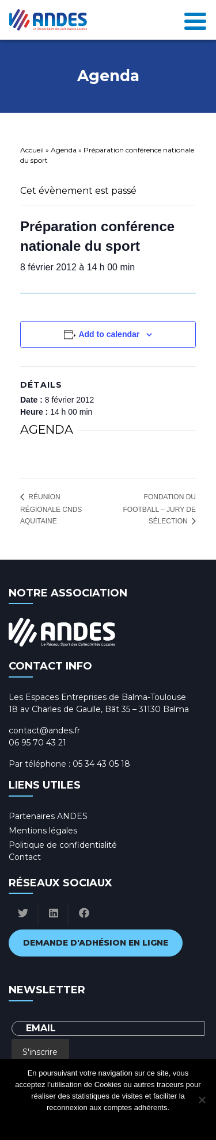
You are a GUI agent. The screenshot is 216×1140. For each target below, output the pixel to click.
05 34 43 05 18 (101, 764)
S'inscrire (40, 1052)
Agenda (64, 150)
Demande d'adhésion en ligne (95, 943)
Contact (25, 857)
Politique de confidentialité (63, 845)
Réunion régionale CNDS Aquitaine (51, 509)
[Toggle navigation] (195, 19)
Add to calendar (108, 334)
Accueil (32, 150)
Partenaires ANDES (48, 816)
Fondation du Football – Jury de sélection (159, 509)
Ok (62, 1122)
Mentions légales (43, 830)
